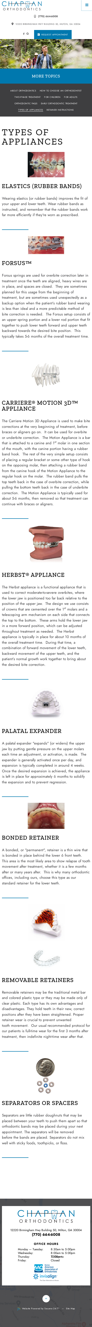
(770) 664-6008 (46, 16)
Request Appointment (53, 34)
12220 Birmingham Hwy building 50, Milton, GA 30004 (46, 24)
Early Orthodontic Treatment (59, 103)
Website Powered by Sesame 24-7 (38, 1308)
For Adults (71, 97)
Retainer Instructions (60, 109)
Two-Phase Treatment (27, 97)
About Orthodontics (23, 90)
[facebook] (23, 34)
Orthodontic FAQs (25, 103)
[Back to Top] (46, 1298)
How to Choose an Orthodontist (61, 90)
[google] (27, 34)
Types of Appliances (30, 109)
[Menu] (86, 5)
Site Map (70, 1308)
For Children (52, 97)
